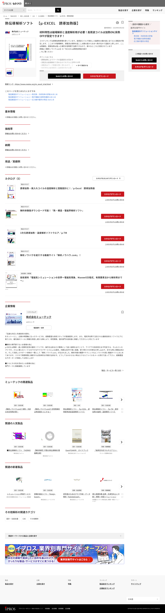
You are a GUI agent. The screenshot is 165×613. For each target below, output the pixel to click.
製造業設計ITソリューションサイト (144, 32)
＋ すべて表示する (82, 65)
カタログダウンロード (112, 194)
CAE (24, 518)
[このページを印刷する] (117, 22)
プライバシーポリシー (25, 608)
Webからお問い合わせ (64, 76)
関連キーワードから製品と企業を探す (22, 536)
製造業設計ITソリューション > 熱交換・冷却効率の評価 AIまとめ (33, 94)
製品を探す (123, 10)
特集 (147, 10)
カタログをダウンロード (99, 76)
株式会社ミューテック (20, 31)
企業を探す (137, 10)
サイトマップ (136, 584)
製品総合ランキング (107, 584)
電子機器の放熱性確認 (142, 38)
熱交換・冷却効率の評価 (143, 36)
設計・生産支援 (12, 518)
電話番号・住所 (39, 328)
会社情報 (54, 608)
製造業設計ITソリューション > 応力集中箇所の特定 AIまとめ (31, 99)
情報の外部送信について (37, 608)
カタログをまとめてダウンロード (108, 178)
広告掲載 (67, 608)
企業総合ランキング (107, 588)
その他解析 (34, 518)
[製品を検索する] (58, 10)
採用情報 (60, 608)
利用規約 (47, 608)
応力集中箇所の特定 (141, 41)
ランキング (157, 10)
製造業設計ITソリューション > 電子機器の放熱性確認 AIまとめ (32, 97)
